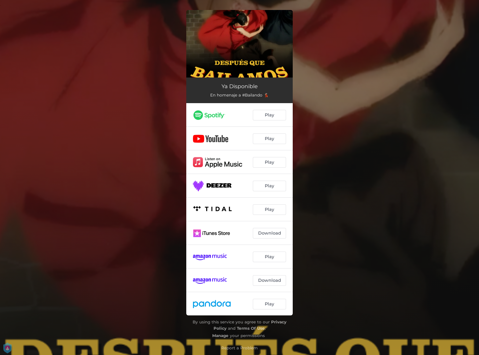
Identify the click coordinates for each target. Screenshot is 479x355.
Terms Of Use (251, 328)
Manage (220, 335)
